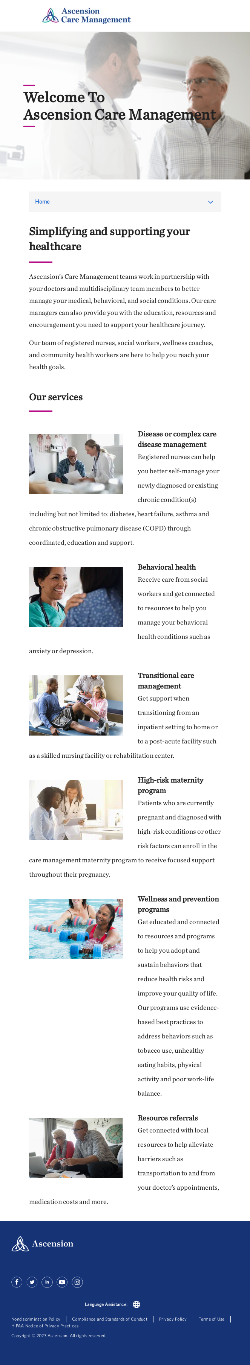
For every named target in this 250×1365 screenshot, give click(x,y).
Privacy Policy (173, 1319)
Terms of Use (212, 1319)
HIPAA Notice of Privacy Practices (44, 1326)
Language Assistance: (106, 1304)
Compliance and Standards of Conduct (109, 1319)
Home (43, 201)
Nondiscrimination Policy (35, 1319)
